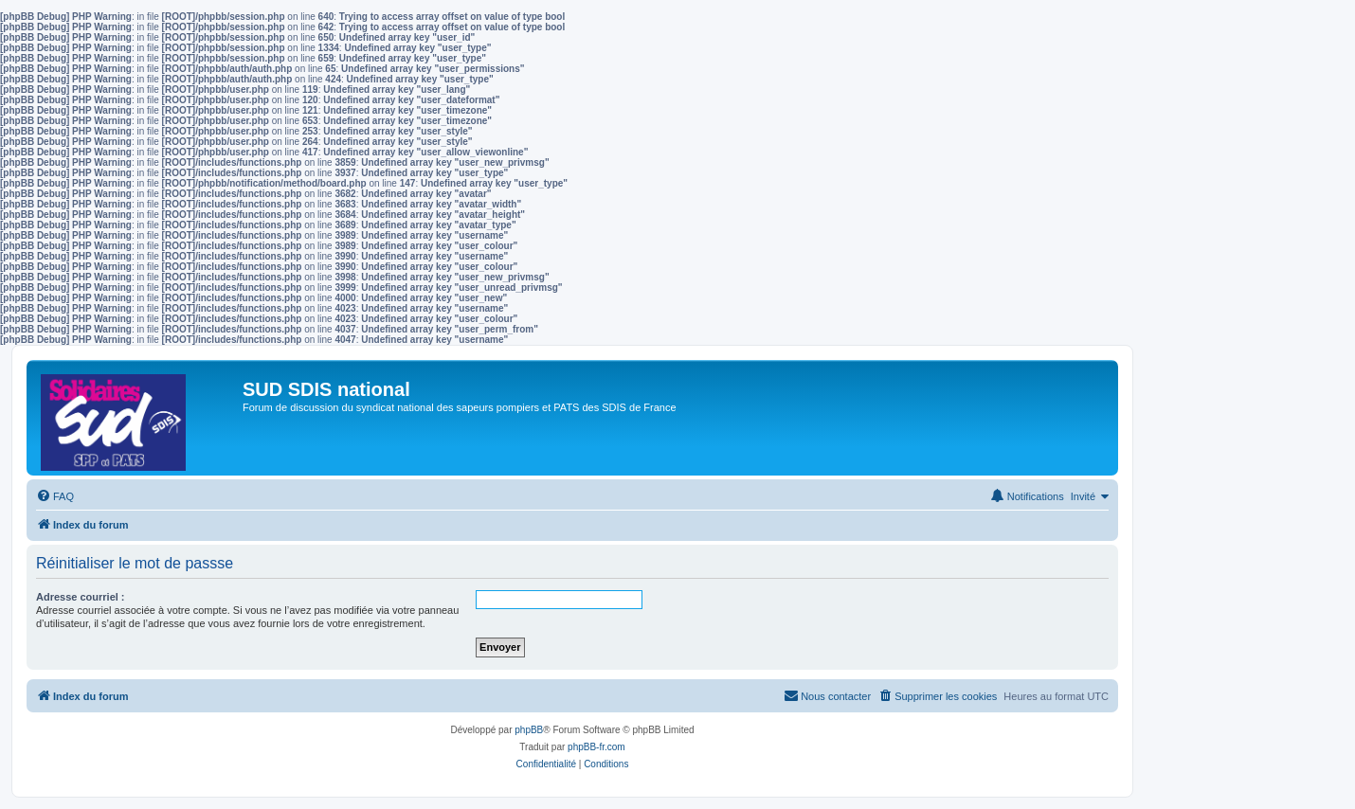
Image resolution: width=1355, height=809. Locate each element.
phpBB (529, 730)
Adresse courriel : (80, 596)
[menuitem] (55, 496)
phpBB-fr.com (596, 747)
